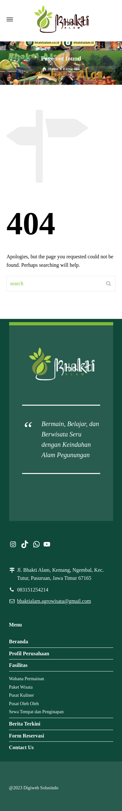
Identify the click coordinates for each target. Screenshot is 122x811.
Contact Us (21, 747)
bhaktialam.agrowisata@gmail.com (54, 601)
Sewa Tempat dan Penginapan (36, 711)
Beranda (18, 641)
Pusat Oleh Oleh (24, 703)
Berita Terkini (24, 724)
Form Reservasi (26, 735)
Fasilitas (18, 665)
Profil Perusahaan (29, 653)
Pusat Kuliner (21, 695)
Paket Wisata (21, 687)
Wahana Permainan (26, 678)
